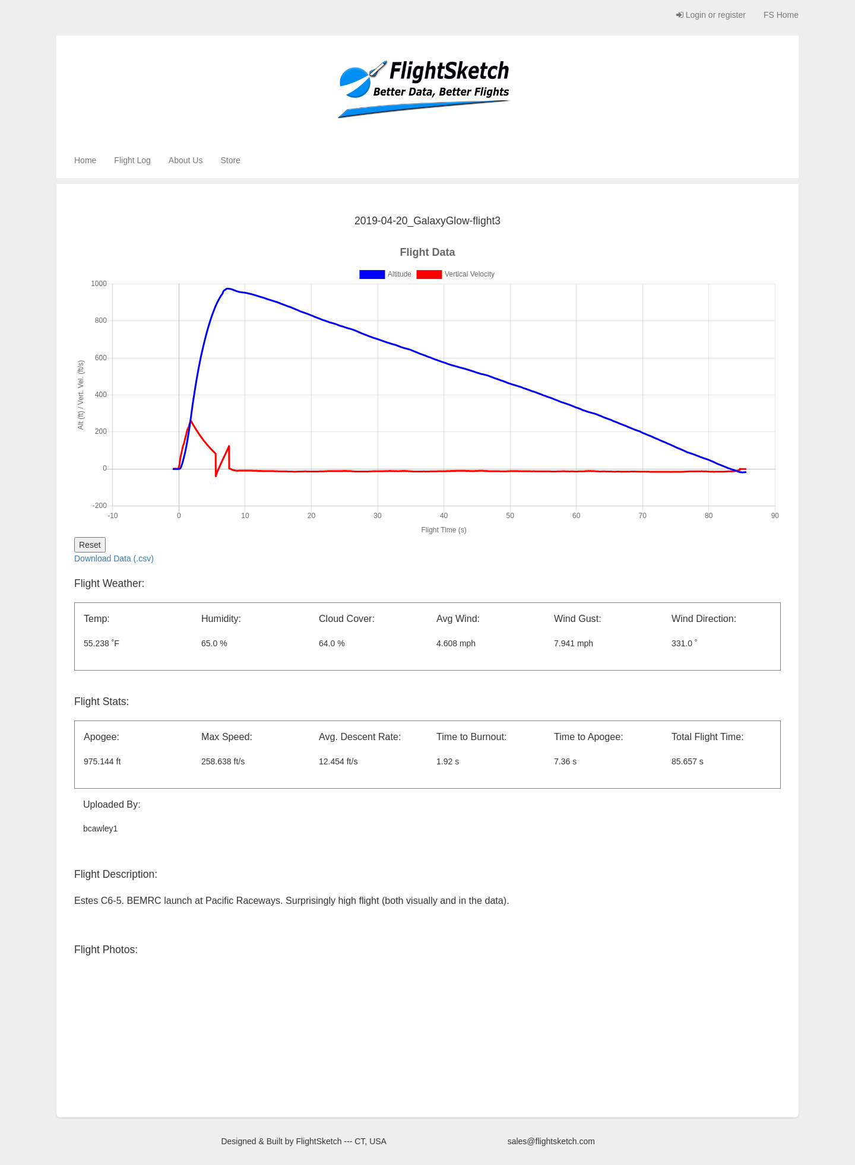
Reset (90, 545)
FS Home (781, 15)
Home (85, 160)
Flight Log (132, 160)
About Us (186, 160)
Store (230, 160)
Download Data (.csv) (114, 558)
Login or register (711, 15)
